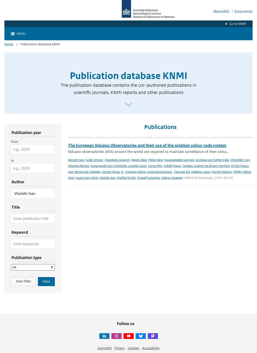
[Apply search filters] (46, 281)
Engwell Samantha (148, 178)
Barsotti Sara (76, 160)
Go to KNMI (237, 24)
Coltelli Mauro (172, 166)
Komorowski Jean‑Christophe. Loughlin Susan (118, 166)
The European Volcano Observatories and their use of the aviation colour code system (147, 145)
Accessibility (151, 348)
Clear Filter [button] (23, 281)
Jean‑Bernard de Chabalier (84, 172)
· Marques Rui (181, 172)
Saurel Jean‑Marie (87, 178)
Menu (21, 33)
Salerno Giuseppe (171, 178)
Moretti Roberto (222, 172)
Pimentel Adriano (78, 166)
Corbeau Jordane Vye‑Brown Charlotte (206, 166)
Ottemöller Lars (240, 160)
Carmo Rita (155, 166)
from (14, 142)
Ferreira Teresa (111, 172)
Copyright (105, 348)
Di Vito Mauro (240, 166)
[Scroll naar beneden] (129, 105)
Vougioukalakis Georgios (179, 160)
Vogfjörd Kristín (126, 178)
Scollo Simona (94, 160)
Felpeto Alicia (139, 160)
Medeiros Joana (200, 172)
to (12, 160)
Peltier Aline (155, 160)
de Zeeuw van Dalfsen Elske (212, 160)
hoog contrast (244, 11)
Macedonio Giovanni (117, 160)
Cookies (133, 348)
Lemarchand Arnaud (159, 172)
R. (122, 172)
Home (8, 44)
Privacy (120, 348)
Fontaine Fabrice (135, 172)
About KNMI (221, 11)
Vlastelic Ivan (107, 178)
